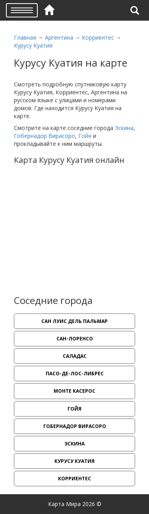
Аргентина (59, 37)
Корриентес (98, 37)
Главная (25, 37)
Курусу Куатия (33, 45)
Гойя (84, 135)
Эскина (124, 128)
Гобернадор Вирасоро (44, 135)
